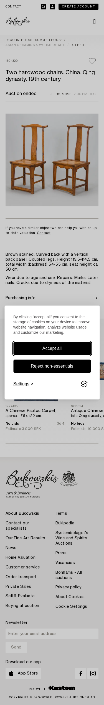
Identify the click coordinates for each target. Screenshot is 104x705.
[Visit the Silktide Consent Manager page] (84, 384)
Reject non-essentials (52, 366)
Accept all (52, 348)
